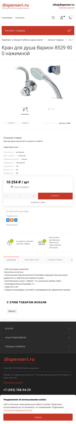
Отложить (11, 123)
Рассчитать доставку (17, 211)
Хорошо (38, 417)
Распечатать (12, 225)
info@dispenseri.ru (63, 4)
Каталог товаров (38, 30)
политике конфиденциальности (17, 410)
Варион (11, 311)
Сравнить (25, 123)
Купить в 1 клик (38, 202)
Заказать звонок (66, 7)
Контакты (20, 18)
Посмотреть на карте (13, 382)
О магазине (7, 18)
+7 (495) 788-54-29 (17, 390)
